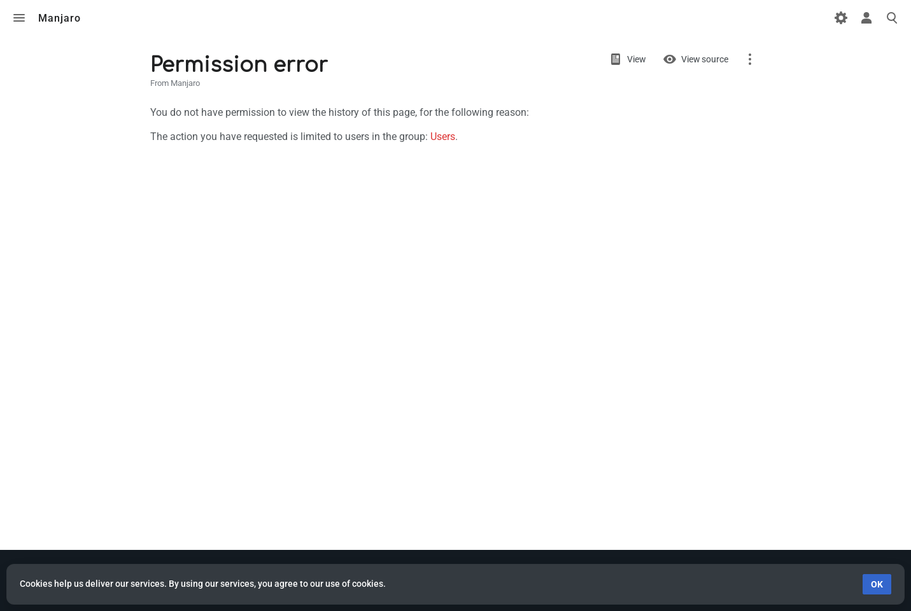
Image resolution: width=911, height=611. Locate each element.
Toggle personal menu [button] (866, 18)
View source (704, 59)
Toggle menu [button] (19, 18)
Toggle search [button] (892, 18)
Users (442, 136)
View (636, 59)
